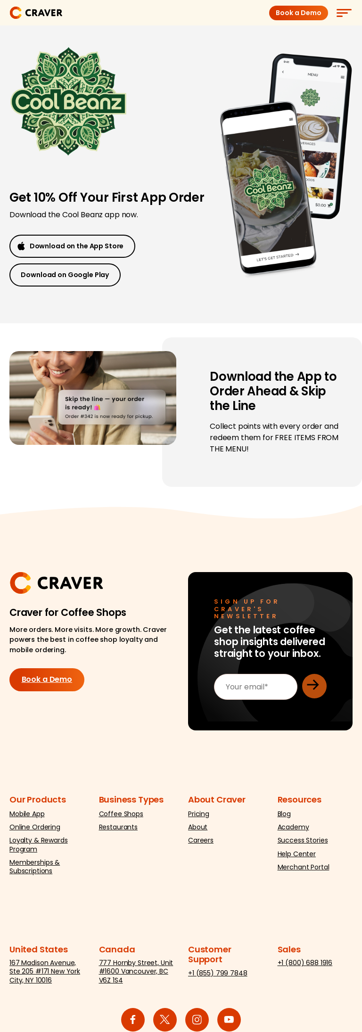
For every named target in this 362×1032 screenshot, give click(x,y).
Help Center (297, 856)
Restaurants (118, 830)
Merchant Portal (303, 870)
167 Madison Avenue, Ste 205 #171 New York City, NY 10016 (44, 974)
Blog (284, 816)
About (197, 830)
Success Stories (303, 843)
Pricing (198, 816)
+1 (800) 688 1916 (305, 965)
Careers (201, 843)
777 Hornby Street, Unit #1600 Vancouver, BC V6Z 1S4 (136, 974)
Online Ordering (34, 830)
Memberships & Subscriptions (34, 869)
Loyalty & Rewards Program (38, 847)
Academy (293, 830)
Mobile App (27, 816)
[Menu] (343, 12)
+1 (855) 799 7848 (217, 976)
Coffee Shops (121, 816)
